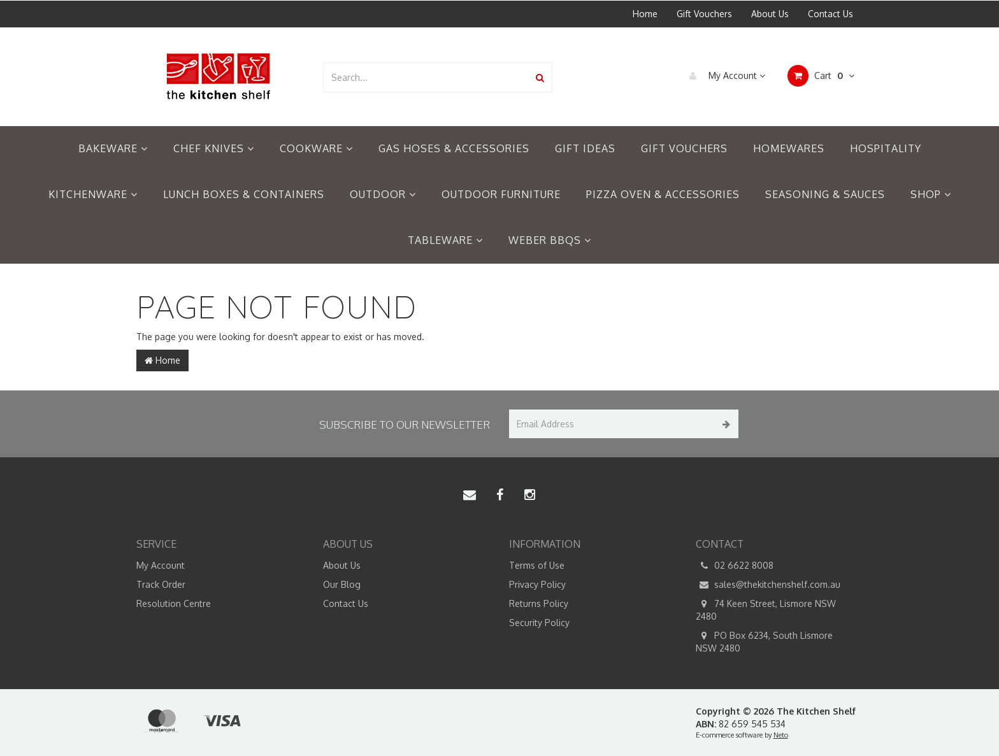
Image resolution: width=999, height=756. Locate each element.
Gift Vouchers (704, 13)
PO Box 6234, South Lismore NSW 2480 (764, 641)
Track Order (160, 584)
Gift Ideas (585, 148)
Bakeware (113, 148)
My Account (724, 76)
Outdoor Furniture (501, 194)
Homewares (788, 148)
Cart (820, 76)
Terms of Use (536, 565)
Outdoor (383, 194)
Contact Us (830, 13)
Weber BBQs (549, 240)
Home (645, 13)
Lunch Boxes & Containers (243, 194)
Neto (780, 735)
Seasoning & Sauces (825, 194)
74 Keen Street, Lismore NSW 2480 (766, 609)
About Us (770, 13)
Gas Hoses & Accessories (453, 148)
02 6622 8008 (734, 565)
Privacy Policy (537, 584)
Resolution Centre (173, 603)
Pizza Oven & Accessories (663, 194)
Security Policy (539, 622)
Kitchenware (93, 194)
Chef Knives (213, 148)
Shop (930, 194)
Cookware (316, 148)
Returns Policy (538, 603)
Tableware (445, 240)
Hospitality (885, 148)
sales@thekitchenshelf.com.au (768, 584)
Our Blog (342, 584)
